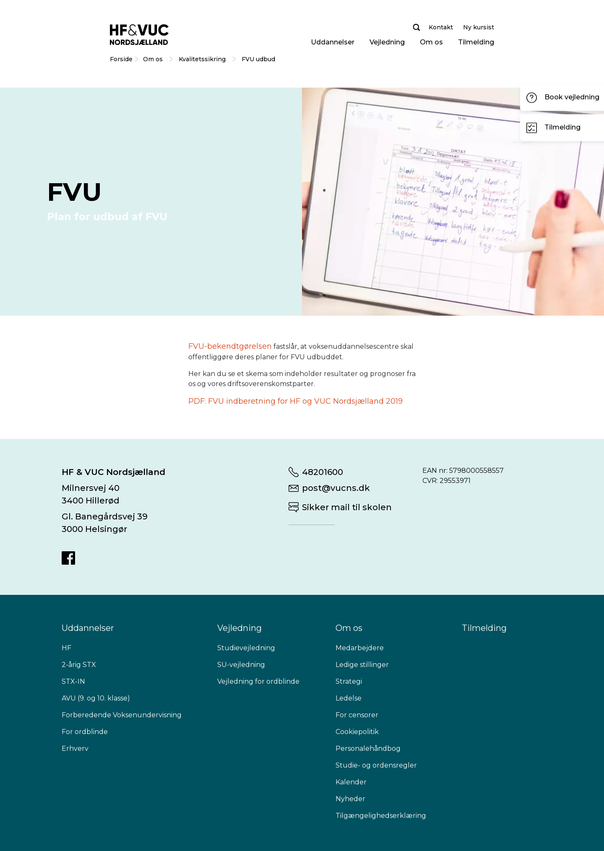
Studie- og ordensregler (376, 765)
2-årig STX (79, 665)
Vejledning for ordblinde (258, 681)
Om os (431, 42)
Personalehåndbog (368, 748)
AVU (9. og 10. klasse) (96, 698)
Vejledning (387, 42)
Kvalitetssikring (203, 59)
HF (66, 648)
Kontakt (441, 27)
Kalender (351, 782)
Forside (121, 59)
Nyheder (350, 799)
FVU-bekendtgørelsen (230, 346)
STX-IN (73, 681)
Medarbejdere (360, 648)
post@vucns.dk (336, 488)
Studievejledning (246, 648)
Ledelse (349, 698)
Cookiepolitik (357, 732)
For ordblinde (85, 732)
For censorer (357, 715)
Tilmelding (476, 42)
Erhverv (75, 748)
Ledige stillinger (362, 665)
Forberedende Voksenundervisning (122, 715)
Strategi (349, 681)
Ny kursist (478, 27)
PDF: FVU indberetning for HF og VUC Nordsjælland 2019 (295, 401)
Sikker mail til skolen (347, 507)
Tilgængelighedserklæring (381, 816)
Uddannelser (332, 42)
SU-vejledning (241, 665)
